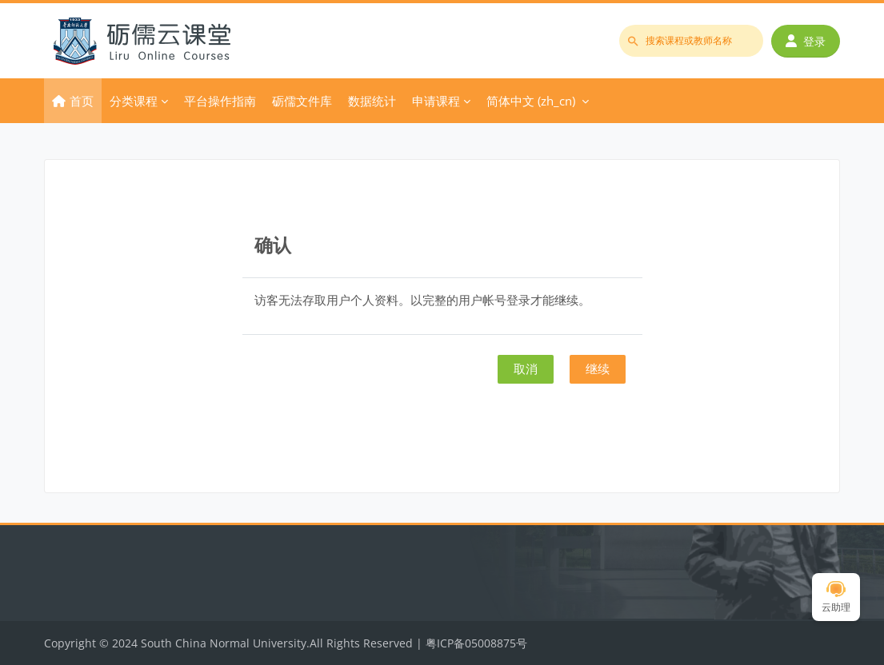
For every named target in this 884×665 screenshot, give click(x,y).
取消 (526, 368)
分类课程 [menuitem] (134, 101)
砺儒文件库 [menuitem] (302, 101)
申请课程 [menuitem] (436, 101)
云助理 (836, 597)
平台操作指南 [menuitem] (220, 101)
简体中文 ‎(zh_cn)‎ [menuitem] (530, 101)
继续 (598, 368)
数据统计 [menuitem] (372, 101)
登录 (806, 41)
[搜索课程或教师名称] (691, 41)
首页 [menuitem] (82, 101)
